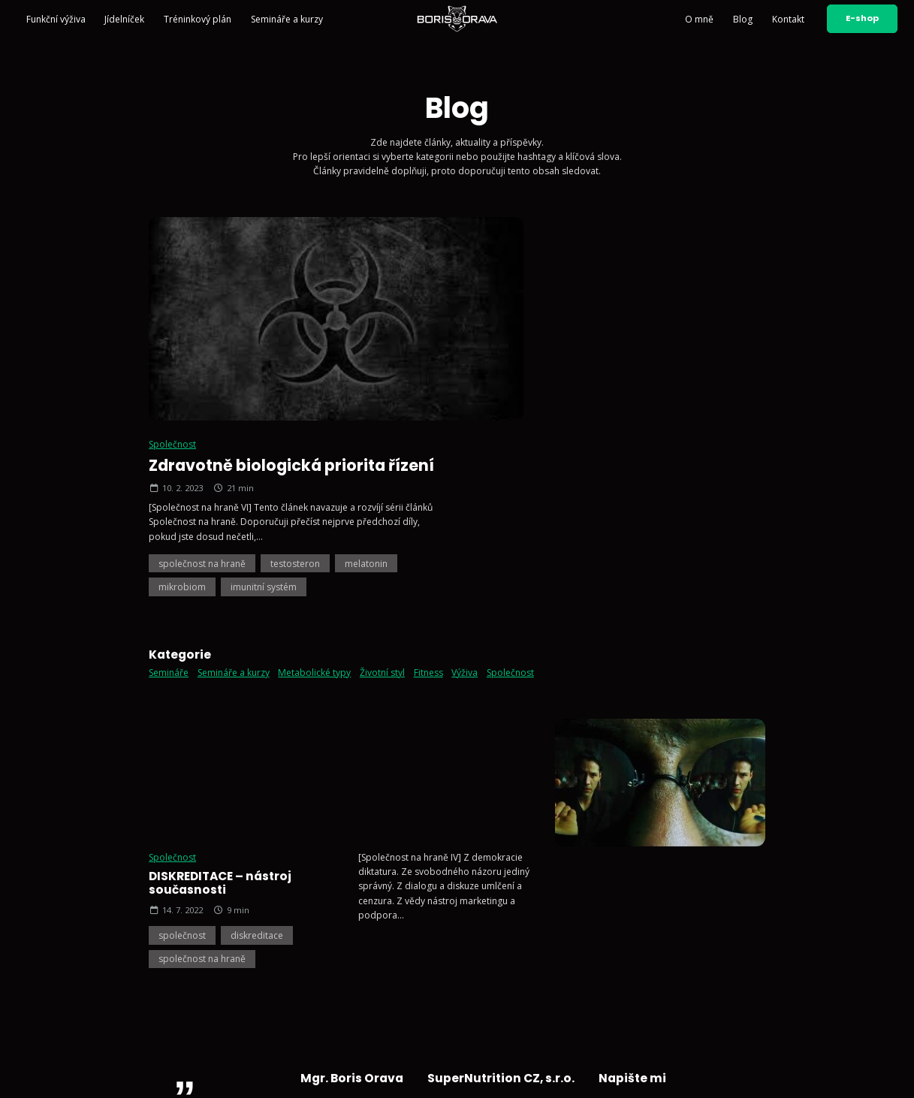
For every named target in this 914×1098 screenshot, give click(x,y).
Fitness (428, 466)
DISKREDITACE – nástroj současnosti (220, 545)
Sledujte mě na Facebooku (493, 979)
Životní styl (382, 466)
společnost (182, 597)
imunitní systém (590, 380)
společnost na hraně (528, 356)
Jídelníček (124, 19)
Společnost (499, 237)
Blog (743, 19)
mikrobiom (508, 380)
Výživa (464, 466)
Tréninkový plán (197, 19)
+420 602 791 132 (474, 896)
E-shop (862, 18)
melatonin (692, 356)
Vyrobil (799, 1075)
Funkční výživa (56, 19)
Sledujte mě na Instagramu (493, 942)
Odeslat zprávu (714, 985)
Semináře (169, 466)
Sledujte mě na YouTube (488, 960)
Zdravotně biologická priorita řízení (618, 259)
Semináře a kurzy (287, 19)
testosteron (622, 356)
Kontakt (788, 19)
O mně (699, 19)
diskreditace (257, 597)
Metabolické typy (314, 466)
